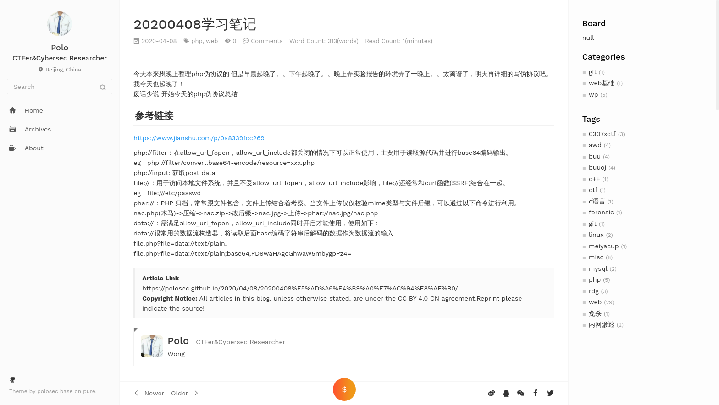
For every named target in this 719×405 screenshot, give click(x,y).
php (595, 279)
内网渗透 (601, 324)
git (593, 72)
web (595, 302)
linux (596, 234)
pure (89, 391)
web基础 (601, 83)
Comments (266, 41)
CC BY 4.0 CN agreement (435, 298)
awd (595, 144)
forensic (601, 212)
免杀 (595, 313)
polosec (48, 391)
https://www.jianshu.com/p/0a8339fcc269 (198, 138)
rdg (594, 291)
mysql (598, 268)
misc (596, 257)
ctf (593, 189)
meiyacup (604, 246)
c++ (594, 178)
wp (593, 94)
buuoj (597, 167)
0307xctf (602, 133)
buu (595, 156)
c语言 (597, 201)
